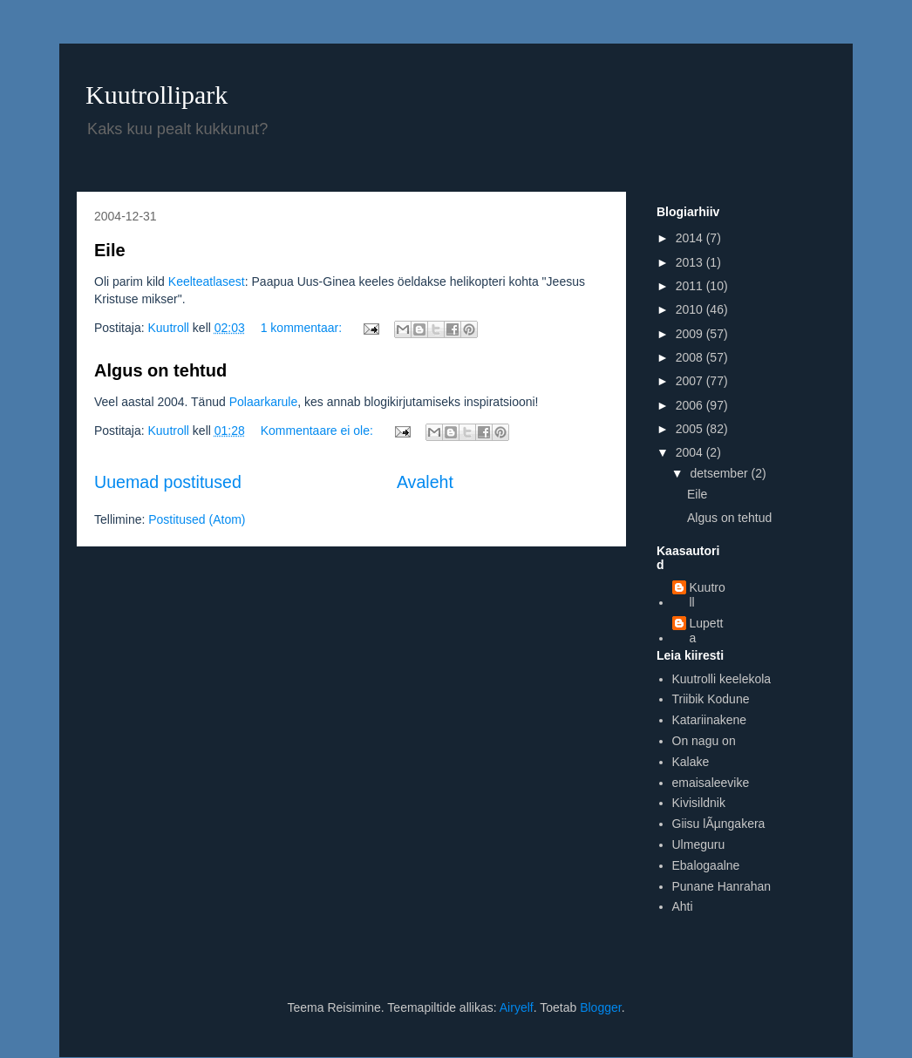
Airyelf (517, 1007)
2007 (691, 381)
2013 (691, 262)
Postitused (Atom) (196, 519)
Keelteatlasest (206, 281)
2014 (691, 238)
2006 (691, 405)
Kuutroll (707, 594)
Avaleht (425, 482)
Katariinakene (709, 720)
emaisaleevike (711, 783)
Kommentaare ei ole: (319, 430)
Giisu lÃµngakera (719, 824)
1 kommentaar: (303, 328)
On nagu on (704, 741)
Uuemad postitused (168, 482)
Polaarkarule (263, 402)
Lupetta (707, 630)
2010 (691, 309)
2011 (691, 286)
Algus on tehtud (160, 370)
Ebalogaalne (706, 865)
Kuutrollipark (156, 94)
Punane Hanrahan (722, 886)
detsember (720, 473)
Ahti (682, 906)
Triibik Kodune (711, 699)
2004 (691, 452)
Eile (110, 250)
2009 (691, 334)
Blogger (600, 1007)
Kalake (691, 762)
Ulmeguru (698, 844)
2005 (691, 429)
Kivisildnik (698, 803)
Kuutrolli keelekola (722, 679)
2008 (691, 357)
